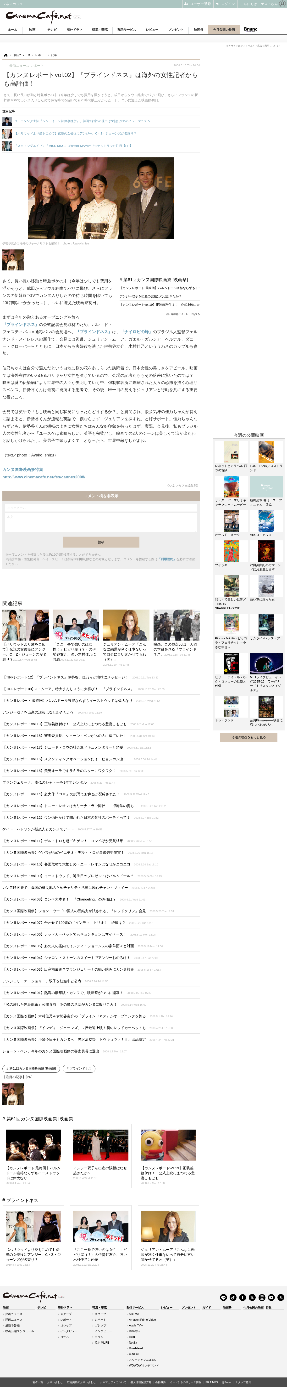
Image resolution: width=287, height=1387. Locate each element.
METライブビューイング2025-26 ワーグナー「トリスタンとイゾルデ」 (265, 683)
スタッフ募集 (243, 1382)
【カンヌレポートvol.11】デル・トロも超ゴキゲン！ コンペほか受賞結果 (77, 841)
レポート (66, 1319)
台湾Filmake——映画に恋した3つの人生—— (266, 722)
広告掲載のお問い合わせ (81, 1382)
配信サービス (126, 29)
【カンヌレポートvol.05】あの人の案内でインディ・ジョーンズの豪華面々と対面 (82, 946)
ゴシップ (66, 1325)
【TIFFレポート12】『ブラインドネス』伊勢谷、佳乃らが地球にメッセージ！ (80, 677)
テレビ (52, 29)
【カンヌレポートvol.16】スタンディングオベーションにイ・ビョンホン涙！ (79, 759)
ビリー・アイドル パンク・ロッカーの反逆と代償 (231, 681)
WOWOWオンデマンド (144, 1365)
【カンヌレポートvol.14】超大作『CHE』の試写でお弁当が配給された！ (75, 794)
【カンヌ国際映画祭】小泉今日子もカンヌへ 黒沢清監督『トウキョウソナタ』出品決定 (88, 1039)
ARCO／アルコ (260, 535)
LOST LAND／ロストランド (266, 468)
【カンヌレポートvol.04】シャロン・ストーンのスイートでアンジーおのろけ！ (80, 958)
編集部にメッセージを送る (185, 314)
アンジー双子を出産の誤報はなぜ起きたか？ (151, 296)
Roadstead (136, 1348)
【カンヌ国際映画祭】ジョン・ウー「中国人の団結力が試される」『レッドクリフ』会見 (88, 911)
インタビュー (68, 1331)
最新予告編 (12, 1325)
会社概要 (160, 1382)
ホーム (12, 29)
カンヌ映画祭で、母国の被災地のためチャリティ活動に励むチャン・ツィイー (78, 887)
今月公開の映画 (224, 29)
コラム (64, 1337)
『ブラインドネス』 (20, 324)
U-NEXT (134, 1354)
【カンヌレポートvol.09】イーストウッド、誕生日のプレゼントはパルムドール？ (82, 876)
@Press (226, 1382)
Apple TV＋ (136, 1325)
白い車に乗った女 (262, 599)
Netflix (133, 1342)
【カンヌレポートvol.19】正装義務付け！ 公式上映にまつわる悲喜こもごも (173, 304)
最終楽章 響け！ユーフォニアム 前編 (266, 502)
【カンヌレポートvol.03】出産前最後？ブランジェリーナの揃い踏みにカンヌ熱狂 (81, 969)
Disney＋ (135, 1331)
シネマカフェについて (113, 1382)
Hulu (132, 1337)
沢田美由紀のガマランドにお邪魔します (265, 567)
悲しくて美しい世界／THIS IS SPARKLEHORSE (230, 604)
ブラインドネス (80, 1068)
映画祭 (198, 29)
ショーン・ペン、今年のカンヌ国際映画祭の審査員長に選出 (64, 1051)
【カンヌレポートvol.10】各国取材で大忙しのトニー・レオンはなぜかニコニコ (80, 864)
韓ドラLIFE (102, 1342)
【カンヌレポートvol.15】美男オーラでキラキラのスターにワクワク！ (73, 771)
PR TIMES (211, 1382)
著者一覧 (38, 1382)
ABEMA (134, 1314)
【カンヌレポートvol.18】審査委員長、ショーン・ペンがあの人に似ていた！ (78, 736)
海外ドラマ (74, 29)
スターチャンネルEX (142, 1359)
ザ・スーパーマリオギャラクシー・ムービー (230, 502)
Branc (250, 29)
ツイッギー (223, 565)
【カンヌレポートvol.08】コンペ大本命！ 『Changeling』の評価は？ (73, 899)
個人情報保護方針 (140, 1382)
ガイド (206, 1307)
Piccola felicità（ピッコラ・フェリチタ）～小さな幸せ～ (231, 643)
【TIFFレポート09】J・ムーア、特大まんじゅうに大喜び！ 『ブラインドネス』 (83, 689)
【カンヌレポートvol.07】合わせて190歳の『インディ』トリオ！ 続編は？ (78, 923)
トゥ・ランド (224, 720)
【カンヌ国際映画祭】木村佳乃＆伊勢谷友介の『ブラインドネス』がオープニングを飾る (87, 1016)
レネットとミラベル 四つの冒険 (231, 468)
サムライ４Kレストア (265, 638)
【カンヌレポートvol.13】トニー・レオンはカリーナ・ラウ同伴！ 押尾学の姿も (84, 806)
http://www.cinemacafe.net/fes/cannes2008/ (43, 477)
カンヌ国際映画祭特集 (22, 469)
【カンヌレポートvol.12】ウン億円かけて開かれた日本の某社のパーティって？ (80, 817)
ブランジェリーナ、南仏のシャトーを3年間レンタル (58, 782)
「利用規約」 (167, 559)
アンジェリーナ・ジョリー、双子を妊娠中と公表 (55, 981)
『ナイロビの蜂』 (136, 332)
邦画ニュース (13, 1314)
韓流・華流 (100, 29)
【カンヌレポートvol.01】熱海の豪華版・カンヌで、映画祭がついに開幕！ (76, 993)
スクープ (66, 1314)
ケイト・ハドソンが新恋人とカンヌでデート (52, 829)
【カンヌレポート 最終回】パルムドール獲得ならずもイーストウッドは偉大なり (176, 288)
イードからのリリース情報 (185, 1382)
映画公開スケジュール (19, 1331)
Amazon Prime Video (142, 1319)
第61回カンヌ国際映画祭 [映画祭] (155, 279)
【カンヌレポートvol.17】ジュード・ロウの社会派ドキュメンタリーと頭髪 (76, 747)
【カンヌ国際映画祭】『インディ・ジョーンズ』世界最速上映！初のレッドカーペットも (87, 1028)
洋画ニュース (13, 1319)
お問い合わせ (55, 1382)
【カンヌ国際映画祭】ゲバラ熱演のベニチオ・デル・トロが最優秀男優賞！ (77, 852)
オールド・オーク (227, 535)
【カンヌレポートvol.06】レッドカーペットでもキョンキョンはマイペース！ (79, 934)
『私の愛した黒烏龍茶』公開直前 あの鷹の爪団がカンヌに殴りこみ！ (74, 1004)
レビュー (152, 29)
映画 (32, 29)
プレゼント (176, 29)
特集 (268, 1307)
